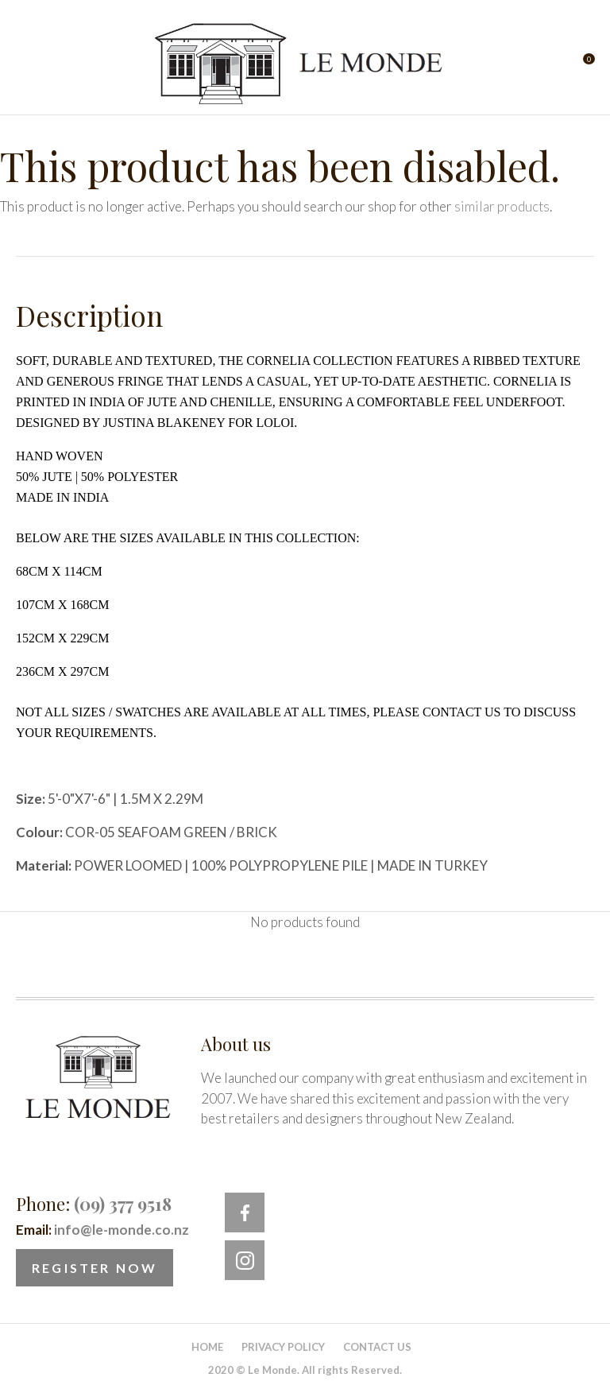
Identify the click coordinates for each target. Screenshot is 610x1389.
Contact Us (377, 1347)
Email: (102, 1229)
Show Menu (25, 64)
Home (207, 1347)
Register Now (94, 1267)
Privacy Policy (283, 1347)
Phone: (94, 1204)
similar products (502, 206)
